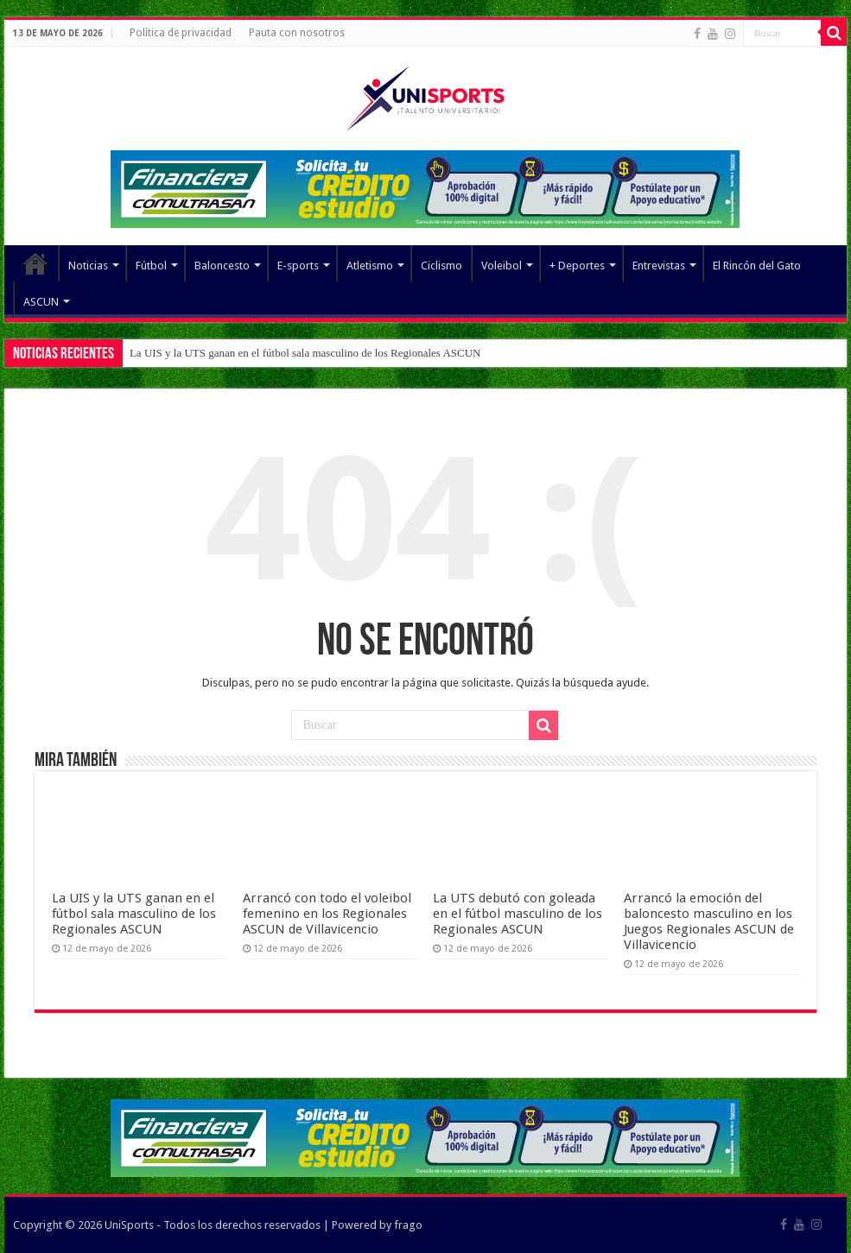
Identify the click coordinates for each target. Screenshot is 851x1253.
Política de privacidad (181, 33)
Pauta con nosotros (297, 33)
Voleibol (501, 265)
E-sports (298, 265)
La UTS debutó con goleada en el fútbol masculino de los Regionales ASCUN (517, 913)
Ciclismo (441, 265)
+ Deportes (577, 265)
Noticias (88, 265)
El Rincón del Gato (757, 265)
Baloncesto (222, 265)
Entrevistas (658, 265)
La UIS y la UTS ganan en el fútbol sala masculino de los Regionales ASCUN (305, 352)
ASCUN (41, 301)
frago (408, 1224)
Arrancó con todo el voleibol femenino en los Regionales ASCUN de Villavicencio (327, 913)
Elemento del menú (35, 263)
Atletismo (369, 265)
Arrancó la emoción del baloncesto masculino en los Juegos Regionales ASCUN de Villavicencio (709, 921)
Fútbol (151, 265)
